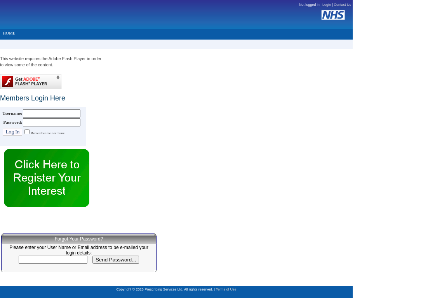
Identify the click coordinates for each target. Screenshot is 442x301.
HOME (9, 33)
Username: (12, 113)
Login (326, 5)
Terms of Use (226, 289)
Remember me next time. (48, 133)
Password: (12, 122)
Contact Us (342, 5)
